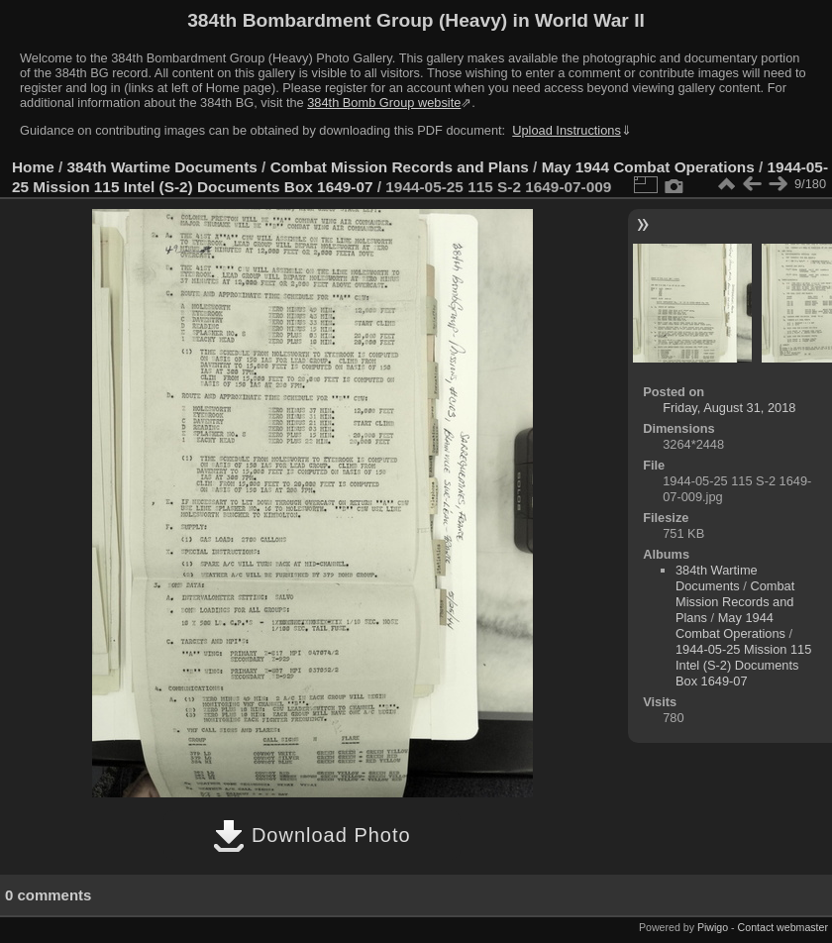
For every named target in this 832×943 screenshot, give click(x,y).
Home (33, 166)
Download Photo (311, 835)
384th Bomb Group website (384, 102)
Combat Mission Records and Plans (399, 166)
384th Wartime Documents (162, 166)
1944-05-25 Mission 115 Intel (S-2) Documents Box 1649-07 (743, 665)
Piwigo (712, 927)
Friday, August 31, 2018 (729, 407)
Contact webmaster (783, 927)
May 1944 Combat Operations (648, 166)
